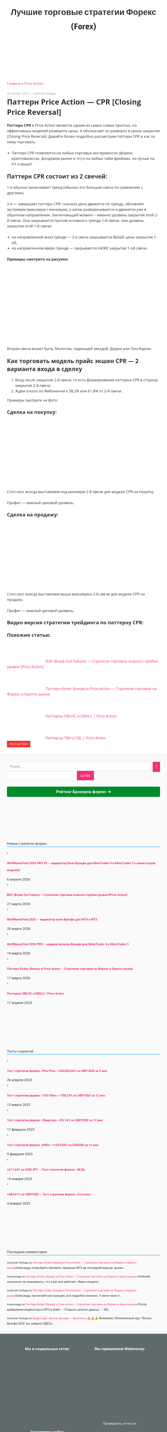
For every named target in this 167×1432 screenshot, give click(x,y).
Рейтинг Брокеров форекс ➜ (83, 791)
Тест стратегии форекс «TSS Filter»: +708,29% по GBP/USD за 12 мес (56, 1095)
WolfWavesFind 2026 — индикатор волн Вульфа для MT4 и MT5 (52, 919)
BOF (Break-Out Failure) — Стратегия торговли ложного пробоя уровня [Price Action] (67, 895)
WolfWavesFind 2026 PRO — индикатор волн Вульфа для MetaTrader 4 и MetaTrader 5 (68, 944)
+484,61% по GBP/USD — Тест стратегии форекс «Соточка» (49, 1194)
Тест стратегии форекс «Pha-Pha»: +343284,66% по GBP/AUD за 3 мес (57, 1071)
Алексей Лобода (44, 93)
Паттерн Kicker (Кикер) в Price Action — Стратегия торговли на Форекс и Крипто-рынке (70, 969)
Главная (14, 83)
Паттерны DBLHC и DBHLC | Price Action (35, 993)
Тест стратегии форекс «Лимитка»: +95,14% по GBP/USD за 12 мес (55, 1120)
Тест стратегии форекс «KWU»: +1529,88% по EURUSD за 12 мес (53, 1145)
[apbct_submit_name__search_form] (85, 775)
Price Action (33, 83)
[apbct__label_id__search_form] (42, 775)
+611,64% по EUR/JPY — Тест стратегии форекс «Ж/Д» (46, 1169)
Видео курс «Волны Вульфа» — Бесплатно (60, 1318)
